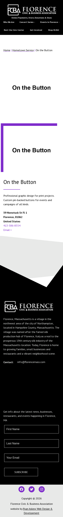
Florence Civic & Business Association (31, 503)
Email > (7, 230)
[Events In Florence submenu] (59, 22)
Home (6, 50)
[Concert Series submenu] (34, 22)
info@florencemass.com (31, 362)
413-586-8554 (11, 225)
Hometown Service (23, 50)
